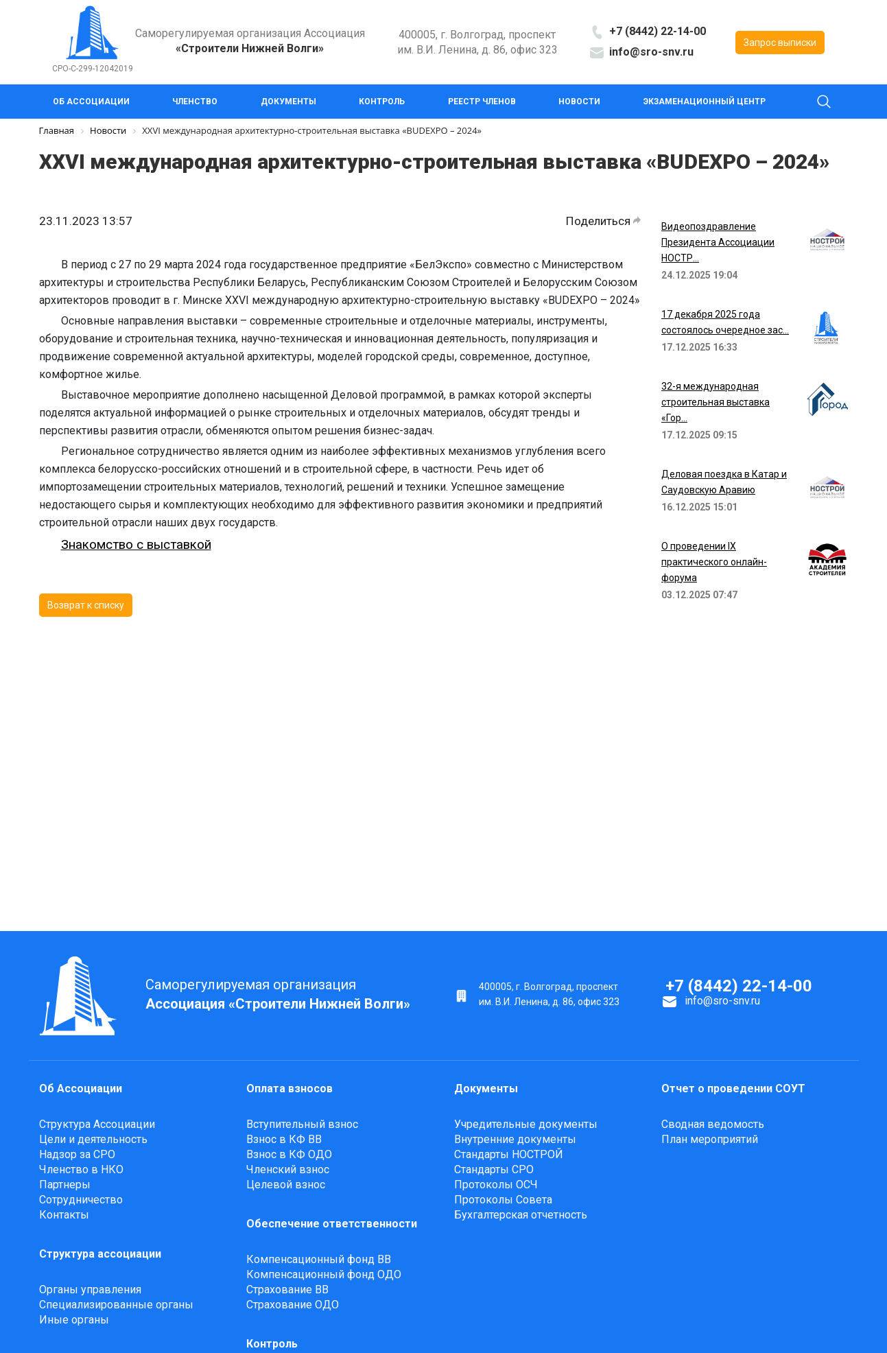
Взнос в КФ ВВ (284, 1139)
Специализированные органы (116, 1304)
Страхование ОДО (292, 1304)
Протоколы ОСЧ (496, 1184)
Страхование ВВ (287, 1289)
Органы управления (90, 1289)
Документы (288, 101)
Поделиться (603, 221)
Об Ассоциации (91, 101)
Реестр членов (482, 101)
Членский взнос (287, 1169)
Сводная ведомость (712, 1124)
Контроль (382, 101)
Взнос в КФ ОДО (289, 1154)
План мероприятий (709, 1139)
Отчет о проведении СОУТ (733, 1088)
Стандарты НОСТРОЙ (508, 1154)
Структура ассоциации (100, 1253)
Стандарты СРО (494, 1169)
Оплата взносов (289, 1088)
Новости (579, 101)
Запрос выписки (780, 42)
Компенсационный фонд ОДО (323, 1274)
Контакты (64, 1214)
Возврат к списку (85, 605)
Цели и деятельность (93, 1139)
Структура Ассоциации (97, 1124)
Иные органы (74, 1319)
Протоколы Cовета (503, 1199)
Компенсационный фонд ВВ (318, 1259)
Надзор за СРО (77, 1154)
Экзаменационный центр (704, 101)
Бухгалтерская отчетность (520, 1214)
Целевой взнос (285, 1184)
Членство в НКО (81, 1169)
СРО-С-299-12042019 (92, 68)
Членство (194, 101)
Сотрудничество (81, 1199)
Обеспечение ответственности (331, 1223)
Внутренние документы (515, 1139)
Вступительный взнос (302, 1124)
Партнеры (65, 1184)
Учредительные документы (526, 1124)
